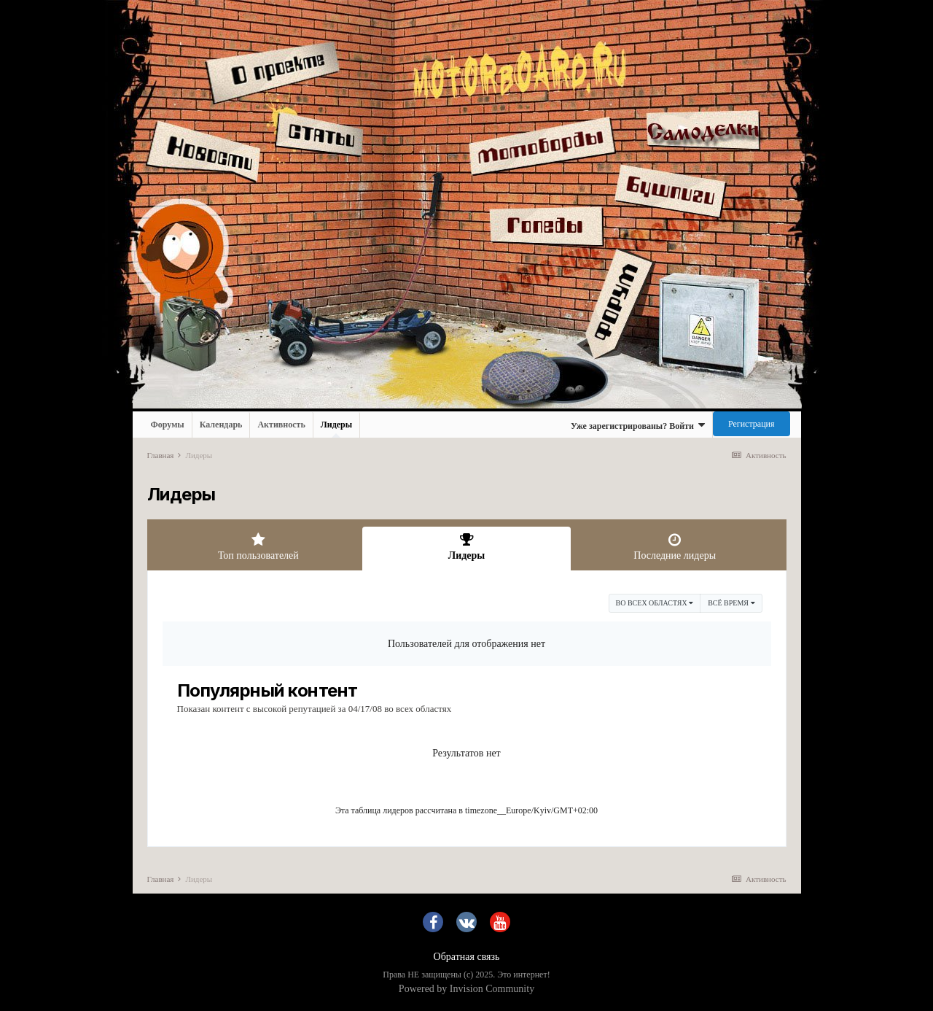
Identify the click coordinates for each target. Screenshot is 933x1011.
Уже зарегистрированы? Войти (638, 425)
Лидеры (336, 428)
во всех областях (655, 603)
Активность (281, 424)
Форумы (167, 424)
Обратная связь (467, 956)
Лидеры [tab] (466, 546)
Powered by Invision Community (466, 988)
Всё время (731, 603)
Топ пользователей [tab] (258, 546)
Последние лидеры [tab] (675, 546)
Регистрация (751, 424)
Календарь (221, 424)
